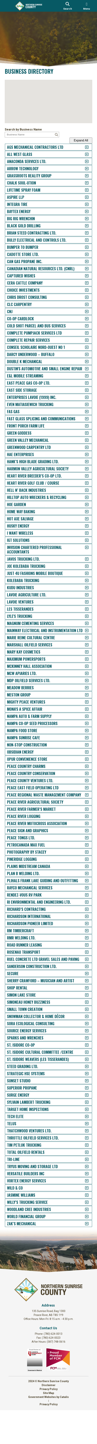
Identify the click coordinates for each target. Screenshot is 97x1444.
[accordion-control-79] (82, 718)
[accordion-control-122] (82, 1039)
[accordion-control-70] (82, 653)
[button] (48, 99)
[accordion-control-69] (82, 646)
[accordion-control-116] (82, 996)
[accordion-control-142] (82, 1182)
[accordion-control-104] (82, 905)
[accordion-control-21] (82, 290)
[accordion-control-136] (82, 1139)
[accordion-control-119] (82, 1017)
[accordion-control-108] (82, 934)
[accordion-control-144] (82, 1196)
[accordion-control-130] (82, 1096)
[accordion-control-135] (82, 1132)
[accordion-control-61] (82, 585)
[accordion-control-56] (82, 544)
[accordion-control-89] (82, 789)
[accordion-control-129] (82, 1089)
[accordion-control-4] (82, 168)
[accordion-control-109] (82, 941)
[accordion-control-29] (82, 347)
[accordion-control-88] (82, 782)
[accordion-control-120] (82, 1024)
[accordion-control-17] (82, 261)
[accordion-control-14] (82, 240)
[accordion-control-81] (82, 732)
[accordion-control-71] (82, 661)
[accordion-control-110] (82, 948)
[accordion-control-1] (82, 147)
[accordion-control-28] (82, 340)
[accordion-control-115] (82, 989)
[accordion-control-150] (82, 1239)
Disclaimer (49, 1418)
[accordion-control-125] (82, 1060)
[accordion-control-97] (82, 851)
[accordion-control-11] (82, 218)
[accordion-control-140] (82, 1167)
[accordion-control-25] (82, 318)
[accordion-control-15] (82, 247)
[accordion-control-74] (82, 682)
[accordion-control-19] (82, 275)
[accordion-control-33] (82, 380)
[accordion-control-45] (82, 466)
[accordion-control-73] (82, 675)
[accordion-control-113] (82, 970)
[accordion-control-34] (82, 387)
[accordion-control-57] (82, 552)
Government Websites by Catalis (48, 1430)
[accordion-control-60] (82, 577)
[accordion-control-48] (82, 487)
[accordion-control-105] (82, 913)
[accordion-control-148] (82, 1224)
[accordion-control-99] (82, 865)
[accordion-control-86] (82, 768)
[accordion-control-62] (82, 592)
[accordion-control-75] (82, 689)
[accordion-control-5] (82, 175)
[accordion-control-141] (82, 1174)
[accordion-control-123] (82, 1046)
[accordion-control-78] (82, 711)
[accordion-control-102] (82, 887)
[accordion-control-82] (82, 739)
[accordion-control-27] (82, 333)
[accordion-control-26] (82, 325)
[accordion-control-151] (82, 1246)
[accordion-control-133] (82, 1117)
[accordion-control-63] (82, 599)
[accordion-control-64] (82, 606)
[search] (67, 6)
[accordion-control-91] (82, 804)
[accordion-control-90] (82, 796)
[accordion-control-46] (82, 473)
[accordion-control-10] (82, 211)
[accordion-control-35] (82, 394)
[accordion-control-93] (82, 822)
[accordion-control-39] (82, 423)
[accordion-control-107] (82, 927)
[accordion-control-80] (82, 725)
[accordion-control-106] (82, 920)
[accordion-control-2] (82, 154)
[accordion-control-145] (82, 1203)
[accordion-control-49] (82, 494)
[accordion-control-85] (82, 761)
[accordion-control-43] (82, 451)
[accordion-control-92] (82, 815)
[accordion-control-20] (82, 283)
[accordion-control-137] (82, 1146)
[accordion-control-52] (82, 516)
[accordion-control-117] (82, 1003)
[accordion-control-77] (82, 704)
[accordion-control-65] (82, 613)
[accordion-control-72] (82, 668)
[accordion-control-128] (82, 1082)
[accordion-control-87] (82, 775)
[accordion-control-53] (82, 523)
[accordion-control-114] (82, 977)
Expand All (77, 140)
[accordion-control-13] (82, 233)
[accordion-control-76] (82, 696)
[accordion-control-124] (82, 1053)
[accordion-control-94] (82, 830)
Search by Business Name (27, 129)
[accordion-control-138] (82, 1153)
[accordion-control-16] (82, 254)
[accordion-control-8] (82, 197)
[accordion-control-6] (82, 183)
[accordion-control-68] (82, 635)
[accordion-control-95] (82, 837)
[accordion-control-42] (82, 444)
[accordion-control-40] (82, 430)
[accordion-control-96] (82, 844)
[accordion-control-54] (82, 530)
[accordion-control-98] (82, 858)
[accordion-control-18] (82, 268)
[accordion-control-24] (82, 311)
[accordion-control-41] (82, 437)
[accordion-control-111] (82, 956)
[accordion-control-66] (82, 620)
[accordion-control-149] (82, 1232)
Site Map (48, 1426)
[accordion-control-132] (82, 1110)
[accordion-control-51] (82, 509)
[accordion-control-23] (82, 304)
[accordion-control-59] (82, 570)
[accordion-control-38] (82, 416)
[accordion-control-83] (82, 746)
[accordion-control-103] (82, 894)
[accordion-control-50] (82, 502)
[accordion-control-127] (82, 1074)
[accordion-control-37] (82, 409)
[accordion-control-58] (82, 563)
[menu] (86, 6)
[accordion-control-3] (82, 161)
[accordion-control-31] (82, 361)
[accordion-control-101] (82, 880)
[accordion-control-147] (82, 1217)
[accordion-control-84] (82, 754)
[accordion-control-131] (82, 1103)
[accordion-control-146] (82, 1210)
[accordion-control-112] (82, 963)
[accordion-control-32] (82, 368)
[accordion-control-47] (82, 480)
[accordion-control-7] (82, 190)
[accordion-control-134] (82, 1124)
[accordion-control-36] (82, 401)
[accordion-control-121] (82, 1031)
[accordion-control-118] (82, 1010)
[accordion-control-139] (82, 1160)
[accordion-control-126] (82, 1067)
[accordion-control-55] (82, 537)
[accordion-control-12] (82, 225)
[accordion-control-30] (82, 354)
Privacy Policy (49, 1422)
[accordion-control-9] (82, 204)
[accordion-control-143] (82, 1189)
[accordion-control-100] (82, 872)
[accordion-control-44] (82, 459)
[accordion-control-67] (82, 628)
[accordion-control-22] (82, 297)
